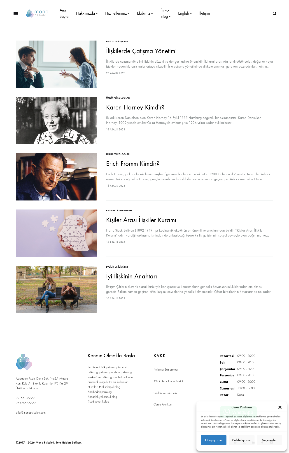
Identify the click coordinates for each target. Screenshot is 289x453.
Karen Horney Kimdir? (135, 107)
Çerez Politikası (163, 404)
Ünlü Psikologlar (118, 97)
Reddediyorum (241, 440)
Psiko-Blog (165, 13)
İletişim (204, 13)
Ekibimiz (145, 13)
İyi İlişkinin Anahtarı (131, 276)
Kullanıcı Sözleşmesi (166, 369)
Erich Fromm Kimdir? (132, 164)
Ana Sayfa (64, 13)
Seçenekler (269, 440)
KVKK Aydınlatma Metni (168, 381)
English (185, 13)
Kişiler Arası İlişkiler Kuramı (141, 220)
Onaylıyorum (213, 440)
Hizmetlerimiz (117, 13)
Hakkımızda (87, 13)
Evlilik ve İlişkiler (117, 41)
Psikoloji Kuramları (119, 210)
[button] (280, 407)
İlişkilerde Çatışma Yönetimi (141, 51)
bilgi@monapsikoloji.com (31, 412)
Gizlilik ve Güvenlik (165, 393)
